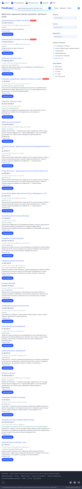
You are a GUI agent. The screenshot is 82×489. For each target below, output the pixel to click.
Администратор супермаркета (13, 326)
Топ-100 (29, 478)
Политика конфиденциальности (11, 478)
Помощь (16, 476)
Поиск (56, 8)
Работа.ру (77, 487)
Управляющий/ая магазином (13, 261)
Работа (69, 8)
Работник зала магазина (11, 122)
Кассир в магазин (8, 283)
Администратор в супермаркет (14, 351)
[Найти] (49, 8)
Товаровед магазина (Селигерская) (15, 306)
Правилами (53, 487)
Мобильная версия (7, 476)
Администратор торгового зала (14, 442)
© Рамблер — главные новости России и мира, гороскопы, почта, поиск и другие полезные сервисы (31, 473)
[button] (26, 30)
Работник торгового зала (11, 58)
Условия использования (39, 476)
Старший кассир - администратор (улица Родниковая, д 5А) (25, 171)
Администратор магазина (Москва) (15, 216)
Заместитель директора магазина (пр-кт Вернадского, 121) (24, 193)
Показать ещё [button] (6, 31)
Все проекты (37, 478)
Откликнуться (7, 34)
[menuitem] (5, 3)
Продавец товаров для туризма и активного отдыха (22, 79)
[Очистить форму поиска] (46, 8)
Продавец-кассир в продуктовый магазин (18, 420)
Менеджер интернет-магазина (13, 397)
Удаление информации (54, 476)
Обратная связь (25, 476)
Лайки (24, 478)
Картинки (63, 8)
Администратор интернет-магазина (15, 20)
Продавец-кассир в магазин (12, 238)
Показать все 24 (58, 58)
